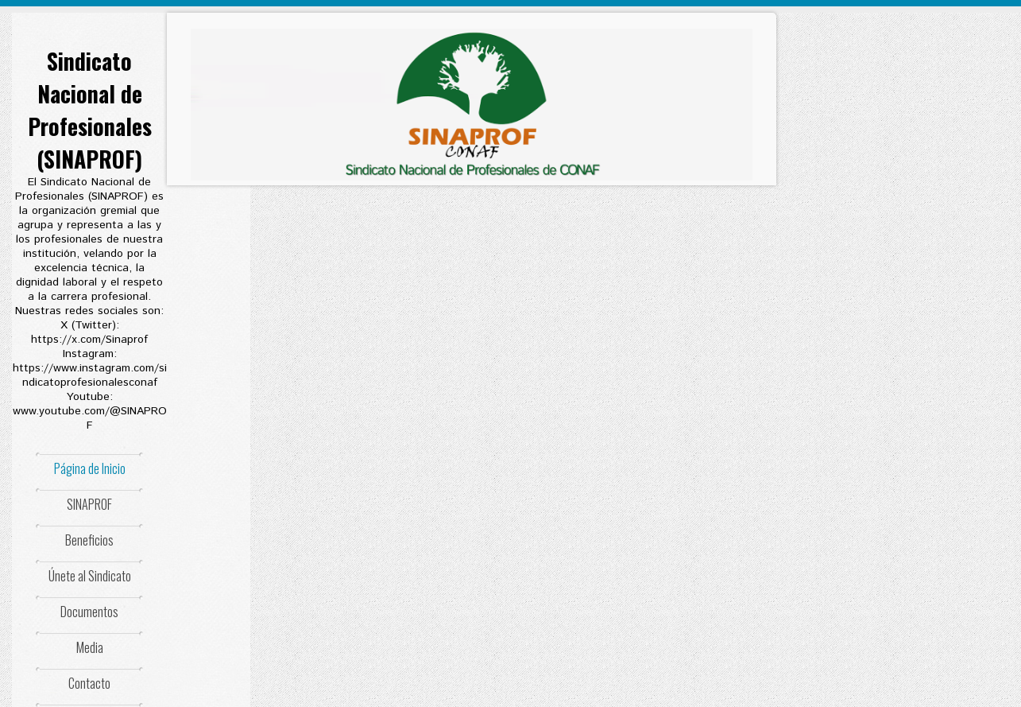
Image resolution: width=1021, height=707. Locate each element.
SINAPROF (89, 504)
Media (89, 647)
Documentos (89, 611)
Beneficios (89, 540)
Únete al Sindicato (89, 575)
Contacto (89, 683)
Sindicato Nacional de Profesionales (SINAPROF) (90, 110)
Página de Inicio (90, 468)
